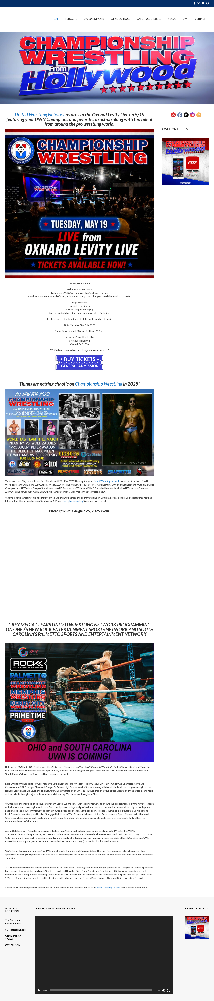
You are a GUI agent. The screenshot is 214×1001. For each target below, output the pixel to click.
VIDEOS (172, 18)
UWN (185, 18)
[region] (107, 68)
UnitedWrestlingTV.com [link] (107, 887)
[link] (40, 114)
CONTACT (200, 18)
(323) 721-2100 (12, 939)
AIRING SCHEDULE (120, 18)
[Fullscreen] (162, 985)
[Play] (42, 985)
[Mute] (157, 985)
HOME (55, 18)
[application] (102, 952)
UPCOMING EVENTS (94, 18)
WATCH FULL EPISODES (149, 18)
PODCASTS (71, 18)
